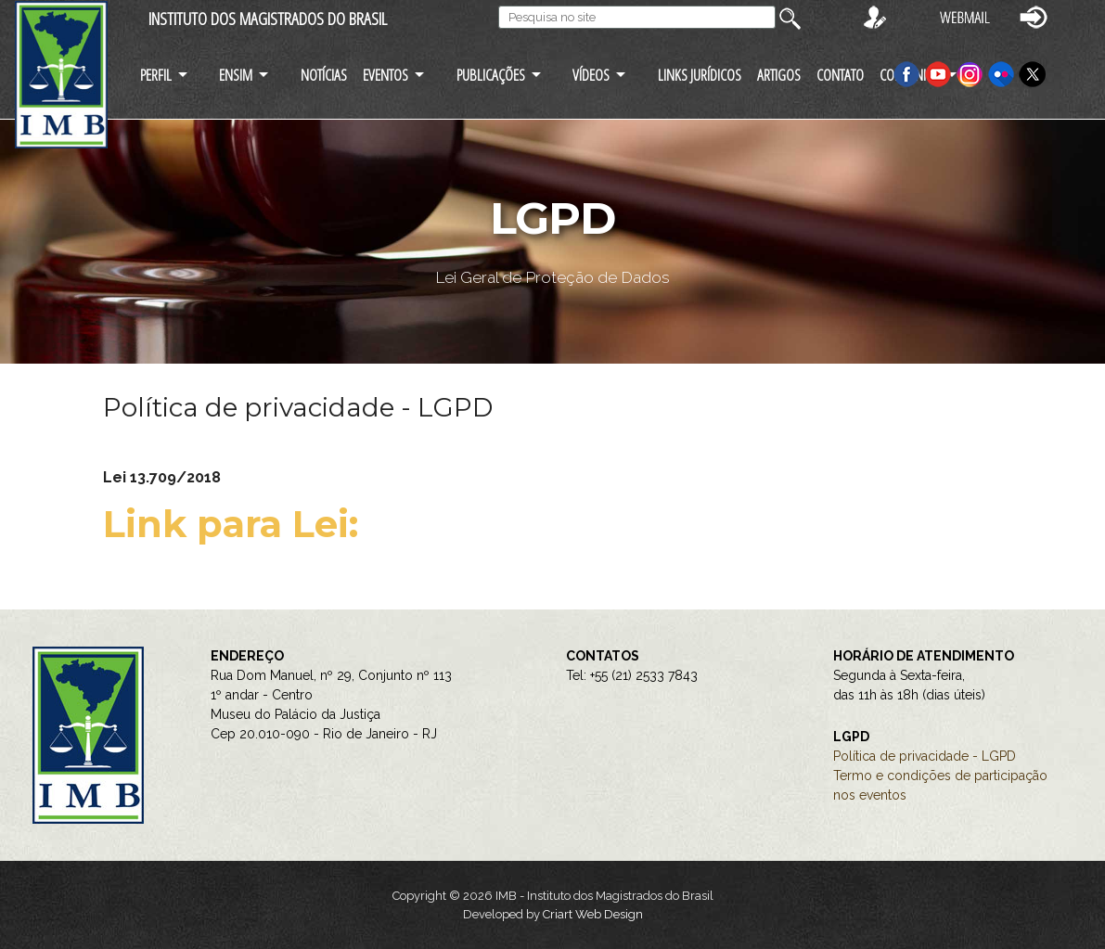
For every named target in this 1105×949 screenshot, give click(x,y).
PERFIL (156, 74)
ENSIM (235, 74)
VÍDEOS (591, 74)
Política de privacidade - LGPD (924, 756)
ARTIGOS (779, 74)
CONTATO (840, 74)
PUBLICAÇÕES (490, 74)
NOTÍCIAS (324, 74)
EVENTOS (385, 74)
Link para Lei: (235, 523)
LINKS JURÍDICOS (699, 74)
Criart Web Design (593, 914)
